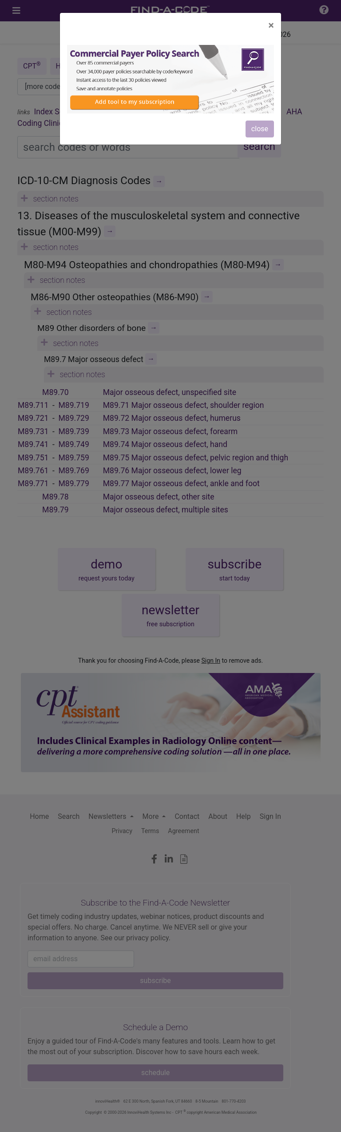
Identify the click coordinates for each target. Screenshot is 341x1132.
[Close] (271, 25)
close (259, 129)
